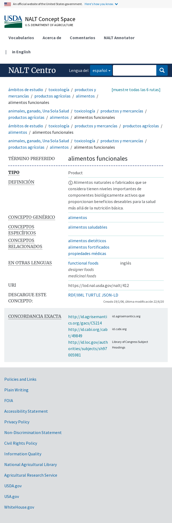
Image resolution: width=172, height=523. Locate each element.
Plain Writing (16, 389)
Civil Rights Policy (20, 443)
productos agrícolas (52, 96)
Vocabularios (21, 37)
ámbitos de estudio (25, 89)
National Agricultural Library (30, 464)
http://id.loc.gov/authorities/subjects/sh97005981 (88, 348)
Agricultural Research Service (30, 475)
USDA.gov (13, 485)
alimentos (85, 96)
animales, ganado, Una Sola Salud (38, 110)
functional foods (83, 263)
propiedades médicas (87, 253)
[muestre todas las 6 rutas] (136, 89)
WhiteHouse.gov (19, 507)
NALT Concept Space (50, 19)
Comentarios (82, 37)
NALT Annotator (119, 37)
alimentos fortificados (88, 247)
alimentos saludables (87, 227)
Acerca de (52, 37)
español (98, 70)
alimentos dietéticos (87, 240)
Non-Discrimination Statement (33, 432)
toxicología (58, 89)
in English (21, 51)
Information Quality (22, 453)
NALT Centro (32, 70)
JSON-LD (110, 295)
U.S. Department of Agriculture (49, 25)
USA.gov (11, 496)
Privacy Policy (16, 421)
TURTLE (93, 295)
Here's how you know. (99, 4)
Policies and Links (20, 379)
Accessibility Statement (26, 411)
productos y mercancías (121, 110)
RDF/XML (76, 295)
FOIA (8, 400)
